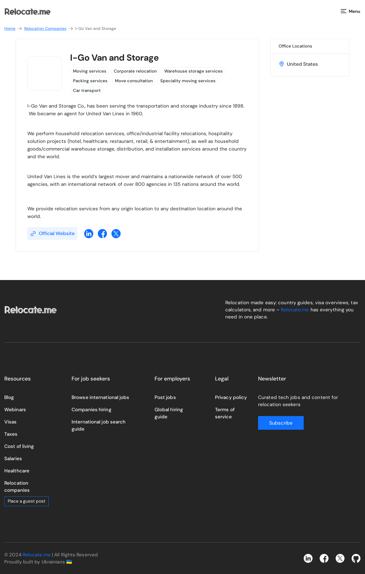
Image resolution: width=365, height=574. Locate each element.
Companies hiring (91, 409)
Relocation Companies (49, 29)
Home (13, 29)
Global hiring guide (169, 413)
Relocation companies (17, 486)
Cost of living (19, 446)
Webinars (15, 409)
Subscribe (281, 423)
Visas (10, 422)
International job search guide (98, 425)
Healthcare (16, 471)
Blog (9, 397)
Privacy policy (231, 397)
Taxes (11, 434)
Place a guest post (26, 501)
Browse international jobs (100, 397)
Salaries (13, 458)
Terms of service (225, 413)
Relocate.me (295, 309)
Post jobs (165, 397)
